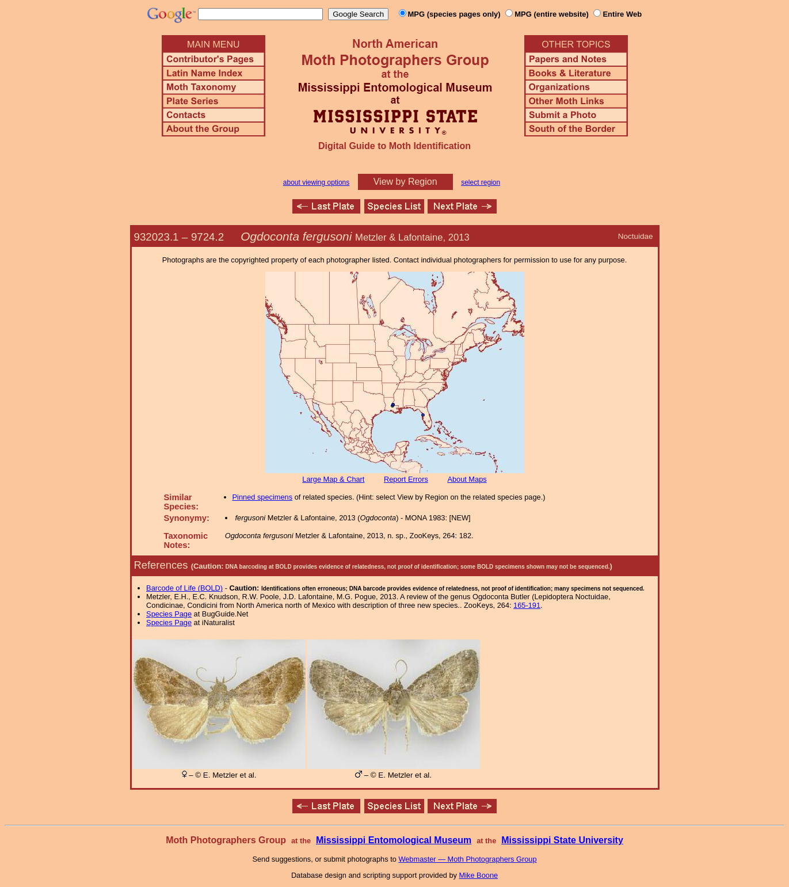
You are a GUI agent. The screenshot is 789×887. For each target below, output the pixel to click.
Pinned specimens (262, 497)
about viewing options (316, 182)
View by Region (405, 181)
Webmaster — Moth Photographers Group (467, 859)
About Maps (466, 479)
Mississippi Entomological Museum (393, 840)
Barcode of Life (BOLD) (184, 588)
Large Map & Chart (333, 479)
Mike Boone (478, 875)
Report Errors (406, 479)
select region (480, 182)
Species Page (169, 614)
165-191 (526, 605)
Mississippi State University (562, 840)
